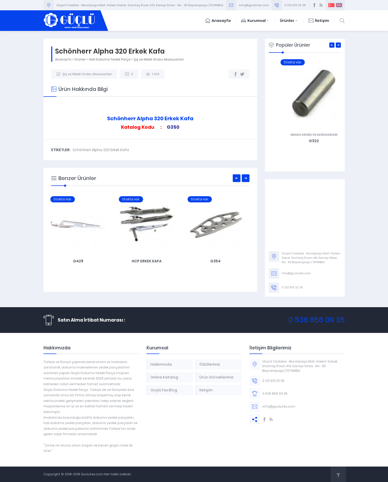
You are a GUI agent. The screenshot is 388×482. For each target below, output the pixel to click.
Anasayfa (218, 20)
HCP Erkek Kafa (150, 261)
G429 (81, 261)
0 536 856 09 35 (316, 320)
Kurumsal (255, 20)
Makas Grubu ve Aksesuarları (304, 135)
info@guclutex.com (254, 5)
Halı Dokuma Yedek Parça (110, 59)
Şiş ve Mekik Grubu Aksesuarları (159, 59)
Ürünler (289, 20)
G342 (305, 140)
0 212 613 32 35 (295, 5)
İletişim (318, 20)
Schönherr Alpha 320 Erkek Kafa (101, 149)
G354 (219, 261)
